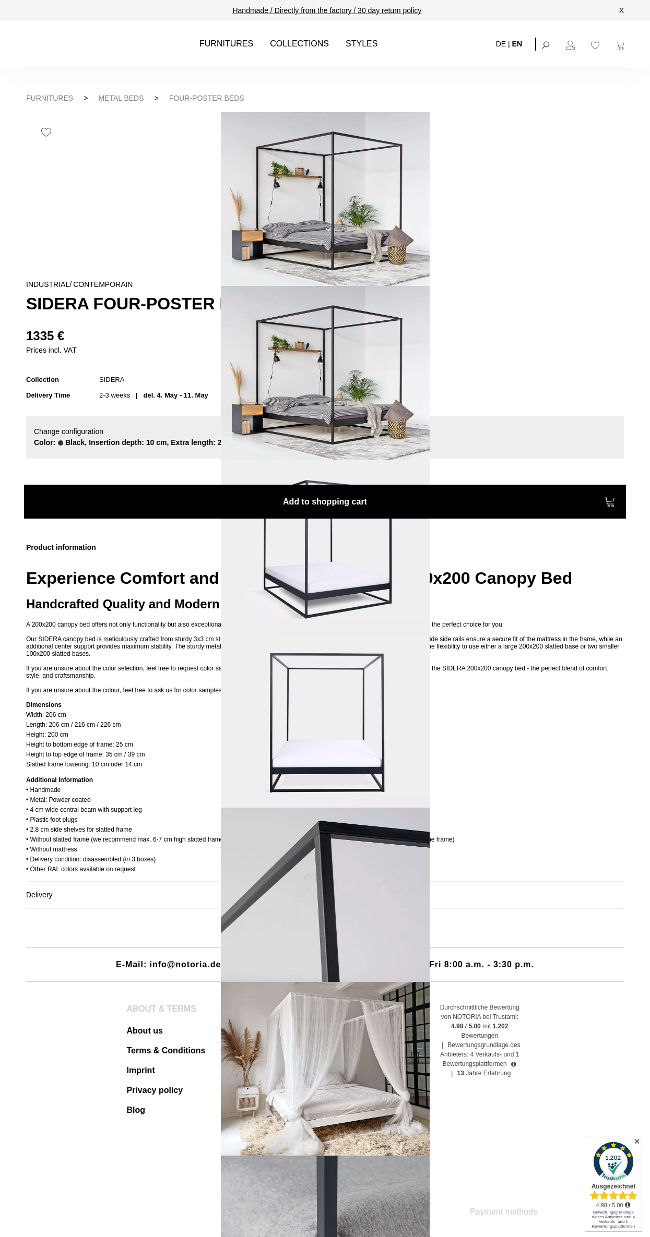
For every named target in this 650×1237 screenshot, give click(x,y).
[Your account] (571, 43)
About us (145, 1030)
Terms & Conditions (166, 1050)
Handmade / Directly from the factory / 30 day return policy (326, 10)
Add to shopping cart (449, 503)
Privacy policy (155, 1090)
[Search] (546, 43)
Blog (136, 1110)
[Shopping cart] (621, 43)
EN (517, 43)
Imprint (141, 1070)
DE (501, 43)
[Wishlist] (596, 43)
